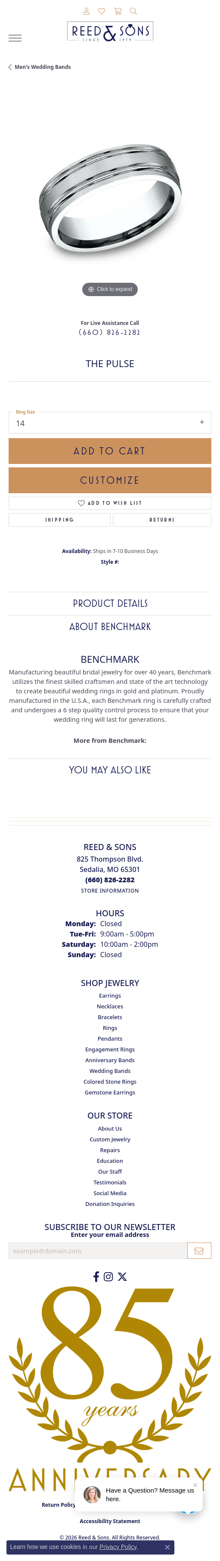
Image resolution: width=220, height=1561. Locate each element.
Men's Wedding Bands (43, 67)
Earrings (110, 995)
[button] (87, 11)
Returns (162, 520)
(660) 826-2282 (110, 332)
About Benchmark (110, 627)
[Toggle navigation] (15, 38)
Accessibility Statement (110, 1521)
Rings (110, 1028)
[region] (110, 198)
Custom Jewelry (110, 1139)
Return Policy (59, 1504)
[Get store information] (110, 890)
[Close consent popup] (167, 1547)
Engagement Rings (110, 1049)
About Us (110, 1128)
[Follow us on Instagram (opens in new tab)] (108, 1277)
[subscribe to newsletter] (199, 1251)
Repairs (110, 1150)
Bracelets (110, 1017)
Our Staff (110, 1171)
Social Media (110, 1193)
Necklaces (110, 1006)
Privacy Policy (117, 1546)
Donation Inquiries (109, 1204)
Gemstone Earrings (110, 1092)
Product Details (110, 603)
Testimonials (110, 1182)
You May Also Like (110, 770)
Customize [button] (110, 480)
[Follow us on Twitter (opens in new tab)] (122, 1277)
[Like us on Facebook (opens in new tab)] (96, 1277)
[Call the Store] (110, 879)
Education (110, 1161)
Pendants (110, 1038)
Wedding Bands (110, 1071)
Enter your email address (110, 1234)
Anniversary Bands (109, 1060)
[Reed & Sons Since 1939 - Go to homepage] (110, 25)
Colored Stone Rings (110, 1081)
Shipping (59, 520)
